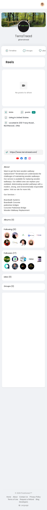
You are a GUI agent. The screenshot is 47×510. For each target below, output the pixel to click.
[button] (42, 4)
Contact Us (23, 497)
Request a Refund (27, 499)
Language (23, 505)
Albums (7, 220)
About (15, 497)
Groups (7, 286)
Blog (37, 499)
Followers (8, 253)
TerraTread (23, 36)
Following (8, 229)
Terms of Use (13, 499)
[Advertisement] (23, 316)
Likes (6, 277)
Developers (23, 502)
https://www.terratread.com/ (23, 152)
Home (8, 497)
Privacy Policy (35, 497)
